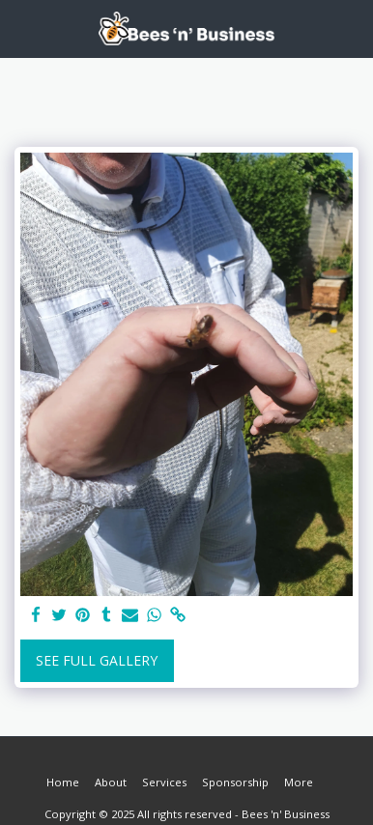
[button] (21, 27)
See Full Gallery (97, 660)
